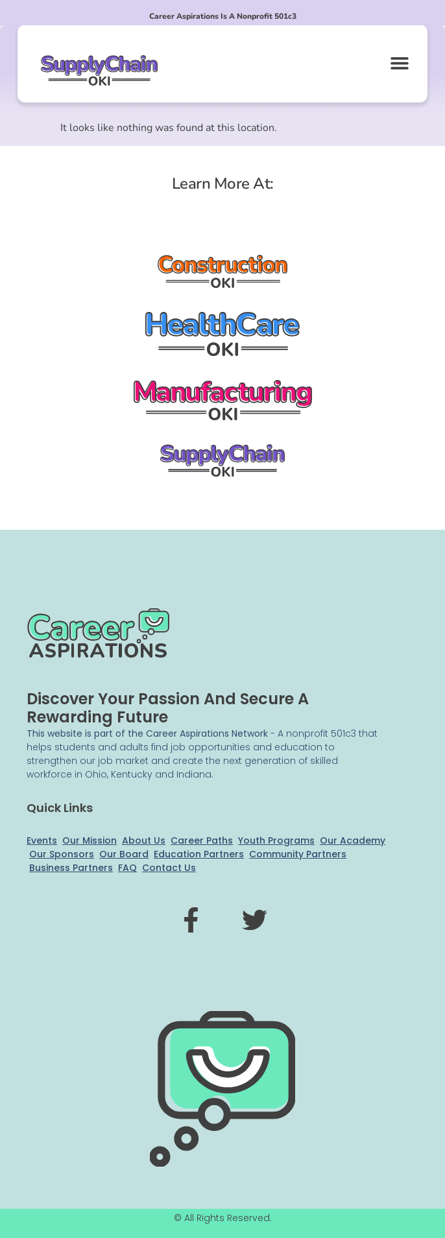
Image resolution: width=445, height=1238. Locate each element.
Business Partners (71, 867)
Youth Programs (276, 840)
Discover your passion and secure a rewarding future (168, 708)
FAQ (127, 867)
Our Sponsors (61, 854)
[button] (400, 62)
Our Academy (352, 840)
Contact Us (169, 867)
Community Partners (297, 854)
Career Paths (202, 840)
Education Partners (199, 854)
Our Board (124, 854)
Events (42, 840)
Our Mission (89, 840)
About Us (143, 840)
